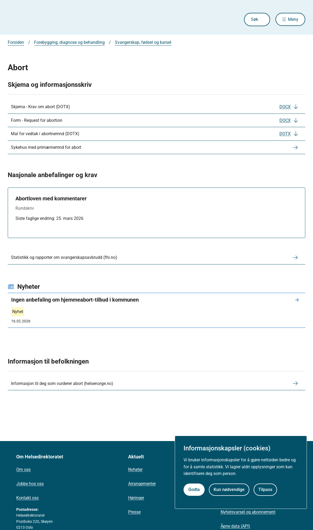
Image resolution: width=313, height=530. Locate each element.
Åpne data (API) (235, 526)
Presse (134, 512)
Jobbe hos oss (30, 483)
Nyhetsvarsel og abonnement (248, 512)
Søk (254, 19)
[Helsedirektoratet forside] (46, 19)
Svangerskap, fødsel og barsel (143, 42)
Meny (293, 19)
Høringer (136, 497)
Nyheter (135, 469)
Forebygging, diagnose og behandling (69, 42)
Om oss (23, 469)
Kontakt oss (27, 497)
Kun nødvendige (229, 489)
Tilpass (265, 489)
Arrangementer (142, 483)
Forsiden (16, 42)
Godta (194, 489)
